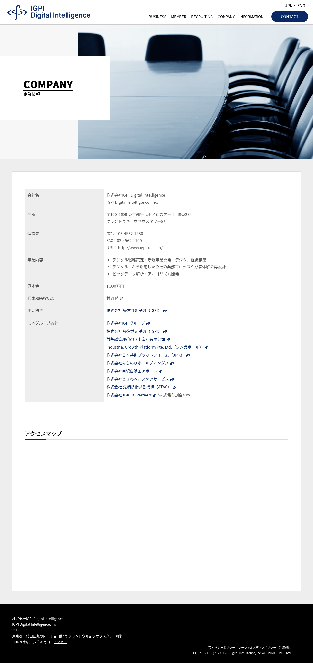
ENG (301, 5)
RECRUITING (202, 16)
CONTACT (290, 16)
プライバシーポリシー (220, 647)
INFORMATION (251, 16)
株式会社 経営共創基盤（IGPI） (134, 310)
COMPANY (226, 16)
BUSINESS (157, 16)
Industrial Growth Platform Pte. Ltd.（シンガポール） (154, 347)
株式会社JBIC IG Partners (129, 395)
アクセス (60, 641)
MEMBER (178, 16)
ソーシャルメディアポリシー (257, 647)
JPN (289, 5)
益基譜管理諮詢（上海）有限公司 (135, 339)
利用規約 (285, 647)
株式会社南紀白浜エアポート (131, 371)
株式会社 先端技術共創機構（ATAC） (138, 387)
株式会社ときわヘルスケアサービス (137, 379)
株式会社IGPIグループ (125, 323)
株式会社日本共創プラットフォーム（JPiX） (145, 355)
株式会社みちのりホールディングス (137, 363)
